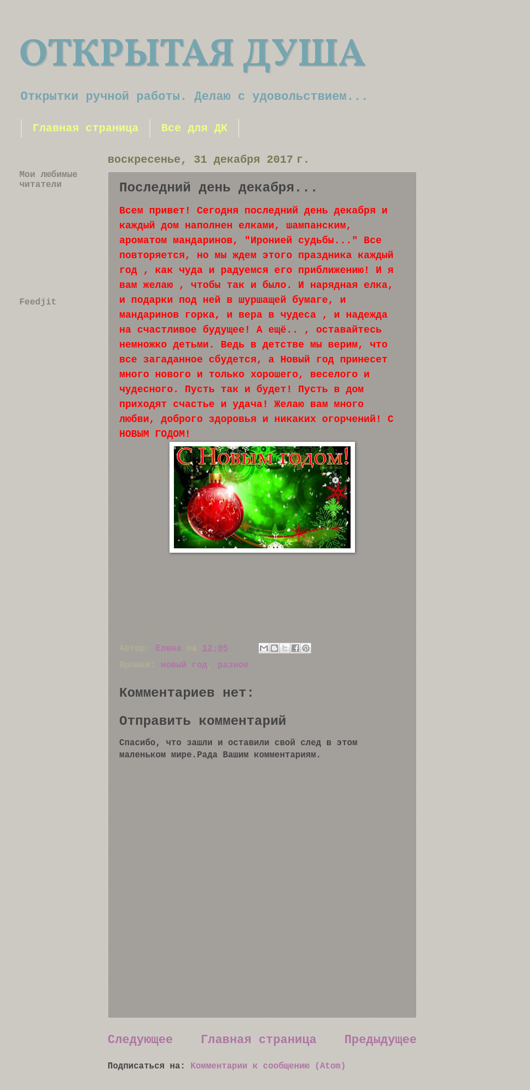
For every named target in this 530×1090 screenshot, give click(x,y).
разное (233, 665)
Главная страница (86, 128)
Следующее (140, 1040)
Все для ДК (194, 128)
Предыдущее (380, 1040)
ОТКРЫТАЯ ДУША (192, 56)
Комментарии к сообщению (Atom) (268, 1066)
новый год (184, 665)
